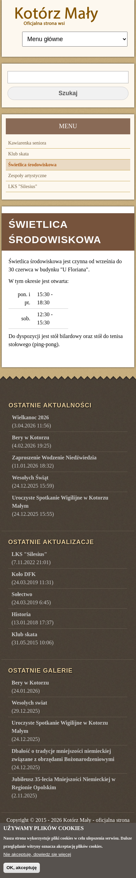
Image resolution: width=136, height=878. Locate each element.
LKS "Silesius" (22, 186)
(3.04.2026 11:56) (31, 421)
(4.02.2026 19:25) (31, 442)
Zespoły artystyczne (27, 175)
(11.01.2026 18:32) (54, 462)
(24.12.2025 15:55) (60, 506)
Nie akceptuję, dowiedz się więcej (37, 857)
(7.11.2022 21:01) (31, 558)
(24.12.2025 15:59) (33, 482)
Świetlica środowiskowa (32, 164)
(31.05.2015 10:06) (33, 638)
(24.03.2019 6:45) (31, 598)
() (30, 687)
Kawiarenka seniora (27, 143)
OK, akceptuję (21, 871)
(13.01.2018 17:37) (33, 618)
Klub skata (18, 153)
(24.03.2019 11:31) (33, 578)
